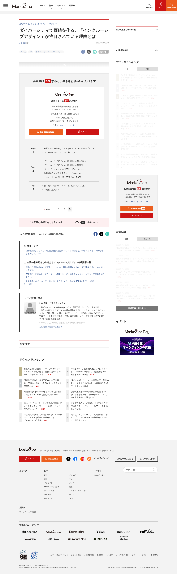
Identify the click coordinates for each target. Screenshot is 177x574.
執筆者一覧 (48, 498)
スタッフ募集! (76, 555)
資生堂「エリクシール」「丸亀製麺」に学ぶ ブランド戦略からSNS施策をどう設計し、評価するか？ (89, 417)
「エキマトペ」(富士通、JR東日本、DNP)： (63, 177)
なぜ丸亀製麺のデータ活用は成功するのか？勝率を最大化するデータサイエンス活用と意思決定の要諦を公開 (89, 395)
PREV (47, 209)
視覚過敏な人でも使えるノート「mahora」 (63, 173)
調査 (70, 487)
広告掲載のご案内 (125, 459)
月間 (147, 69)
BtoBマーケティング (51, 487)
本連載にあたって (52, 190)
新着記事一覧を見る (137, 308)
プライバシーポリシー (140, 555)
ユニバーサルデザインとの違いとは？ (60, 152)
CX (45, 479)
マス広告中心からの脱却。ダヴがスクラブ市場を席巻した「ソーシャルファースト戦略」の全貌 (89, 406)
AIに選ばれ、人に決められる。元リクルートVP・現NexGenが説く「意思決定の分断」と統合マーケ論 (89, 372)
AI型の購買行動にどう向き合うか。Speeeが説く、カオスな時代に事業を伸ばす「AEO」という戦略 (43, 417)
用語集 (72, 5)
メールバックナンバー (64, 125)
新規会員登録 (45, 131)
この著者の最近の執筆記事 (50, 327)
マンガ (71, 479)
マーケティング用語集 (27, 512)
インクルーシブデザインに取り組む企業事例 (63, 165)
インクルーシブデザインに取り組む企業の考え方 (65, 161)
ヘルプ (51, 555)
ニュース (41, 5)
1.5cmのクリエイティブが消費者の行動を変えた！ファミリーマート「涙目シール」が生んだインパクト (43, 406)
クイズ (71, 483)
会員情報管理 (89, 555)
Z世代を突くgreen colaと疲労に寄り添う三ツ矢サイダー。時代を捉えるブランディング (42, 395)
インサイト (48, 483)
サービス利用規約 (122, 555)
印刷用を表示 (27, 234)
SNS (71, 498)
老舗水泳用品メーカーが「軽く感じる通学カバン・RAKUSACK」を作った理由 (60, 281)
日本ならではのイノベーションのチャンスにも (64, 186)
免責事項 (100, 555)
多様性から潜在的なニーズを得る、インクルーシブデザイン (70, 148)
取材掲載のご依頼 (147, 459)
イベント (61, 5)
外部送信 (154, 555)
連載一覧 (47, 495)
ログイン (82, 131)
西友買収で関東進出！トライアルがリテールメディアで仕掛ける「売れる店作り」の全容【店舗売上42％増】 (42, 372)
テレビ (71, 495)
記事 (51, 5)
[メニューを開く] (5, 5)
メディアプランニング (77, 491)
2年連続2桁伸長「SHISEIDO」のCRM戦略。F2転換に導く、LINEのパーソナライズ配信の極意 (42, 383)
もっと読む (28, 284)
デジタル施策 (49, 491)
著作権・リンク (62, 555)
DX (45, 475)
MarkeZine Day (99, 475)
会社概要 (109, 555)
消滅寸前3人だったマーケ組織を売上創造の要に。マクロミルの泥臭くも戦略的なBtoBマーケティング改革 (90, 383)
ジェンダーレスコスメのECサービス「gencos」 (65, 169)
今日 (126, 69)
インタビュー (74, 475)
